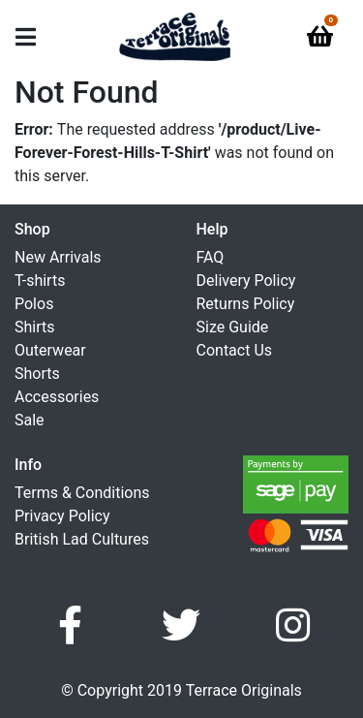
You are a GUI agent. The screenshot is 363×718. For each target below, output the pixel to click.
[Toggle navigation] (25, 37)
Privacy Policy (62, 516)
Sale (30, 420)
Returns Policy (246, 304)
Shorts (37, 373)
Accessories (57, 397)
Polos (34, 304)
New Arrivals (58, 257)
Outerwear (50, 350)
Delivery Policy (246, 280)
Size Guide (233, 327)
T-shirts (40, 280)
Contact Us (235, 350)
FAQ (211, 257)
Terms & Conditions (82, 493)
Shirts (35, 327)
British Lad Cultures (82, 539)
